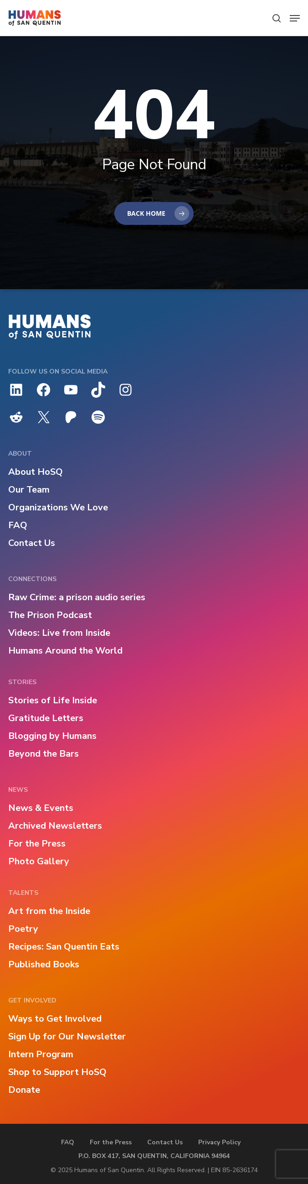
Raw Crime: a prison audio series (76, 597)
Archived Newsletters (55, 826)
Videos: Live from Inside (59, 633)
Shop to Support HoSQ (57, 1072)
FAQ (17, 525)
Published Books (43, 964)
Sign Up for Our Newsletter (67, 1036)
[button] (295, 18)
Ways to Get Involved (55, 1019)
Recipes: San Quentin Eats (63, 946)
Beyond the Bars (43, 754)
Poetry (23, 929)
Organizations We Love (58, 507)
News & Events (40, 808)
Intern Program (40, 1054)
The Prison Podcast (50, 615)
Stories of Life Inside (52, 700)
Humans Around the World (65, 650)
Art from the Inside (49, 911)
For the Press (37, 843)
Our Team (29, 489)
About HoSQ (35, 472)
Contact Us (31, 543)
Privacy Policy (219, 1142)
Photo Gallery (38, 861)
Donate (24, 1090)
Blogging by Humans (52, 736)
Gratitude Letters (45, 718)
